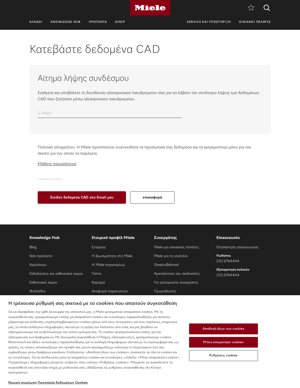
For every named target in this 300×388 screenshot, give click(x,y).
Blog (32, 247)
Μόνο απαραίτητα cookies (223, 342)
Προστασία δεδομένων (56, 382)
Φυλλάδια (37, 291)
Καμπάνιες (37, 265)
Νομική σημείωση (22, 382)
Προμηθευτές (165, 291)
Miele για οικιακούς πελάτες (176, 247)
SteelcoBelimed (166, 265)
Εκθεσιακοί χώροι (43, 282)
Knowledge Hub (66, 22)
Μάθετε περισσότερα (57, 164)
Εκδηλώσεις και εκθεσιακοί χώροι (56, 274)
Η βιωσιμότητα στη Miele (112, 256)
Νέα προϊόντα (40, 256)
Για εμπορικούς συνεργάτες (176, 282)
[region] (150, 341)
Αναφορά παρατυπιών (110, 291)
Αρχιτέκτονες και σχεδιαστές (177, 274)
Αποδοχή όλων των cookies (223, 328)
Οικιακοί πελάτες (255, 22)
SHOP (120, 22)
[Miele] (150, 8)
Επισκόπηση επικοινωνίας (237, 247)
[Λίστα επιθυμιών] (251, 7)
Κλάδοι (35, 22)
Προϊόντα (98, 22)
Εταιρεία (98, 247)
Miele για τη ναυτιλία (171, 256)
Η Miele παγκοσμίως (108, 265)
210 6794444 (227, 261)
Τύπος (97, 274)
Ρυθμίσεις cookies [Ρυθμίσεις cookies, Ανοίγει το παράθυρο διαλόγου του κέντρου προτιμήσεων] (223, 355)
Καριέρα (98, 282)
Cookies (81, 382)
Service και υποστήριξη (209, 22)
